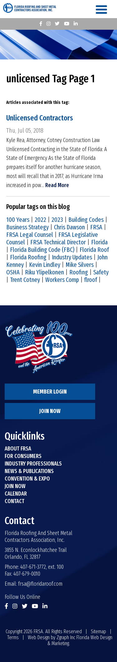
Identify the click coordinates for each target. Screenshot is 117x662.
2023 (57, 219)
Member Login (50, 391)
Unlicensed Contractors (39, 118)
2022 (40, 219)
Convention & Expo (27, 478)
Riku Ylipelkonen (44, 272)
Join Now (50, 411)
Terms (13, 637)
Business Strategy (27, 227)
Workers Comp (62, 279)
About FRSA (18, 448)
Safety (101, 272)
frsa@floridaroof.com (40, 583)
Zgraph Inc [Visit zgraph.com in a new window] (65, 637)
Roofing (78, 272)
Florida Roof (94, 249)
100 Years (17, 219)
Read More (57, 185)
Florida (99, 242)
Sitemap (98, 631)
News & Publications (29, 471)
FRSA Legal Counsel (29, 234)
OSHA (13, 272)
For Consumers (23, 456)
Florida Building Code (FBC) (42, 249)
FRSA (96, 227)
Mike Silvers (80, 264)
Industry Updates (72, 257)
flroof (90, 279)
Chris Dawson (69, 227)
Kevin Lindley (44, 264)
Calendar (16, 493)
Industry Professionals (33, 463)
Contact (14, 501)
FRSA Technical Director (58, 242)
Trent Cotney (25, 279)
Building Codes (86, 219)
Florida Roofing (28, 257)
